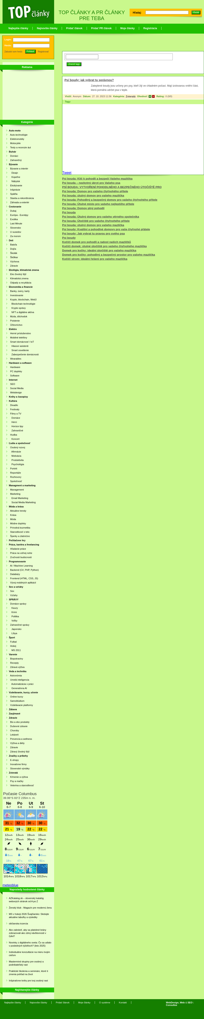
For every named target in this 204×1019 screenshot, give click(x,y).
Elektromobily (16, 139)
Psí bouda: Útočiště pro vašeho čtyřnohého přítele (96, 220)
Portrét (13, 468)
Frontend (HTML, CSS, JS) (23, 578)
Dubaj (12, 211)
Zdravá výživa (17, 667)
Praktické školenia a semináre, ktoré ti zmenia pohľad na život (28, 972)
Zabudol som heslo (13, 51)
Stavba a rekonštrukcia (21, 198)
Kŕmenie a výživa (18, 777)
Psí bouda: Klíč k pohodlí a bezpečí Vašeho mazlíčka (97, 178)
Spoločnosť (15, 481)
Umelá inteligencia (19, 679)
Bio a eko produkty (19, 722)
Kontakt (123, 1002)
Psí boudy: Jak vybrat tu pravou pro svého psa (93, 233)
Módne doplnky (17, 523)
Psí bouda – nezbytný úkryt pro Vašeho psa (91, 182)
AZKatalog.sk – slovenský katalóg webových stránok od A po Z (26, 900)
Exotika (13, 219)
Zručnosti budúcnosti (20, 557)
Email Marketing (18, 498)
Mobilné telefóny (18, 337)
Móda (12, 519)
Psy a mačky (16, 781)
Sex (11, 591)
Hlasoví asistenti (18, 346)
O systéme (104, 1002)
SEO (12, 384)
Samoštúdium (16, 701)
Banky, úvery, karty (19, 291)
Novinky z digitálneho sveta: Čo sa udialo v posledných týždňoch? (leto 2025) (30, 944)
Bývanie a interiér (18, 168)
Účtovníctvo (15, 325)
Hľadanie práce (17, 549)
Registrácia (150, 28)
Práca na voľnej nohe (20, 553)
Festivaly (14, 409)
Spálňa (13, 194)
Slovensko (15, 227)
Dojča (12, 249)
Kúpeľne (14, 177)
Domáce (14, 418)
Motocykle (15, 143)
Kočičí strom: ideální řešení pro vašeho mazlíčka (94, 258)
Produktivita (16, 460)
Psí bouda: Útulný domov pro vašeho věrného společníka (100, 216)
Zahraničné (16, 430)
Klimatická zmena (18, 278)
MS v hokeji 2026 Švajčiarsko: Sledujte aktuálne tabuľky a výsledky (29, 915)
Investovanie (16, 295)
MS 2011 (15, 650)
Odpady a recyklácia (20, 282)
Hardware (14, 367)
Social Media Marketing (22, 502)
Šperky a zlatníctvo (19, 536)
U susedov (15, 232)
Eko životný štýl (17, 274)
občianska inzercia (18, 923)
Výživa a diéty (17, 743)
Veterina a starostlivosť (21, 785)
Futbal (13, 641)
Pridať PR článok (101, 28)
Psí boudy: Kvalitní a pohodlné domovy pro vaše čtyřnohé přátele (106, 229)
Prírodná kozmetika (19, 527)
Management (16, 489)
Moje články (127, 28)
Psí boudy (69, 237)
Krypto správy (17, 308)
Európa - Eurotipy (18, 215)
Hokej (12, 646)
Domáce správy (17, 603)
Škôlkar (13, 257)
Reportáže (15, 472)
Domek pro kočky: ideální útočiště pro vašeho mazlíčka (99, 250)
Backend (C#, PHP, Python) (24, 570)
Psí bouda (69, 212)
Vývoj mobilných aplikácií (22, 582)
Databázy (14, 574)
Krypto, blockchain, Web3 (23, 299)
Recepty (14, 663)
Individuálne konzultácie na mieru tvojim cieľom (29, 953)
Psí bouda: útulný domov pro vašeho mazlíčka (93, 195)
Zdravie (13, 265)
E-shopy (14, 760)
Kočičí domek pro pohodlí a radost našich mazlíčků (96, 242)
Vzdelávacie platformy (21, 705)
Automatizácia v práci (21, 684)
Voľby (13, 620)
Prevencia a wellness (20, 739)
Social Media (16, 388)
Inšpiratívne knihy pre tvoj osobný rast (28, 980)
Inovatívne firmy (18, 764)
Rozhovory (15, 477)
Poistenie (14, 320)
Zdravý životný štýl (19, 751)
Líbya (13, 633)
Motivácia (15, 456)
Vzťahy (13, 595)
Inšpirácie (14, 189)
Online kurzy (16, 696)
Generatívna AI (18, 688)
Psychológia (16, 464)
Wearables (15, 358)
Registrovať (43, 51)
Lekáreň (14, 734)
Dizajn (13, 173)
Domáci (13, 156)
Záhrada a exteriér (19, 202)
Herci (13, 422)
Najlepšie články (18, 28)
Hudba (13, 434)
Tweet (66, 172)
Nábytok (14, 181)
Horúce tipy (16, 426)
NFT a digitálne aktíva (21, 312)
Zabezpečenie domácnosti (24, 354)
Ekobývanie (15, 185)
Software (14, 375)
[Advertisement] (26, 95)
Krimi (13, 612)
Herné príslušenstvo (20, 333)
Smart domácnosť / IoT (21, 342)
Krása (12, 515)
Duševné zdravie (18, 726)
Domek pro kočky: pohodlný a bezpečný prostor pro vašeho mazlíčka (108, 254)
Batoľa (13, 244)
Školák (13, 253)
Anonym (77, 96)
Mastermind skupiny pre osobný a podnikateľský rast (26, 963)
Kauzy (13, 608)
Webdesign (15, 392)
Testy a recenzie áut (20, 147)
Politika (14, 616)
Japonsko (15, 629)
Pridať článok (74, 28)
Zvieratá (131, 96)
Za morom (15, 236)
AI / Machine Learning (21, 565)
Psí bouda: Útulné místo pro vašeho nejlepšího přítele (98, 204)
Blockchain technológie (22, 303)
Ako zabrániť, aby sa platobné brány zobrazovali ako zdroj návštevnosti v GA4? (27, 933)
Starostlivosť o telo (19, 532)
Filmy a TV (15, 413)
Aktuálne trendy (17, 511)
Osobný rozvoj (17, 447)
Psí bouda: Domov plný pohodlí (83, 208)
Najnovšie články (47, 28)
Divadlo (13, 405)
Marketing (14, 494)
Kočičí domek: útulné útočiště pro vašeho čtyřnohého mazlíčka (104, 246)
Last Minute (15, 223)
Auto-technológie (18, 135)
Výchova (14, 261)
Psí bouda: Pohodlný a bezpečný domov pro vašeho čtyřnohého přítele (109, 199)
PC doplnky (15, 371)
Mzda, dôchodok (18, 316)
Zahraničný (15, 160)
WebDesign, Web (175, 1002)
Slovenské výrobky (19, 768)
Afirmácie (15, 451)
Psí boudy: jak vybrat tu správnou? (89, 80)
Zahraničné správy (19, 625)
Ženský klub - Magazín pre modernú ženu (30, 907)
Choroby (14, 730)
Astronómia (15, 675)
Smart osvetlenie (19, 350)
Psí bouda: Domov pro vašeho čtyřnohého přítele (95, 191)
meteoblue (10, 885)
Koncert (14, 439)
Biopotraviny (16, 658)
